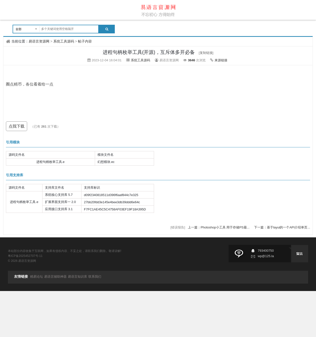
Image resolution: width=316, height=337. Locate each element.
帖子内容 (85, 41)
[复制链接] (206, 53)
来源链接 (221, 60)
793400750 (266, 250)
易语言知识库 (77, 276)
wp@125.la (266, 256)
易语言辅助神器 (55, 276)
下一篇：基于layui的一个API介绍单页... (282, 227)
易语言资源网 (39, 41)
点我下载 (16, 126)
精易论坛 (36, 276)
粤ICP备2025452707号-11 (25, 256)
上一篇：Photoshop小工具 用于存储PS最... (219, 227)
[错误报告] (178, 227)
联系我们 (94, 276)
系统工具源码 (63, 41)
